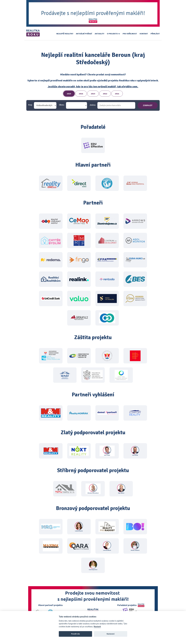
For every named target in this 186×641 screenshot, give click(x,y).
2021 (117, 94)
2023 (93, 94)
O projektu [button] (113, 34)
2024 (81, 94)
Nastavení (111, 634)
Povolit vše (75, 634)
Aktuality (99, 34)
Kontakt (144, 34)
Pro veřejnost (130, 34)
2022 (105, 94)
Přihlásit (155, 34)
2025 (69, 94)
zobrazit (147, 105)
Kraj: (30, 105)
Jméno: (93, 105)
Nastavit (97, 627)
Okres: (61, 105)
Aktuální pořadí (84, 34)
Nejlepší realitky (64, 34)
